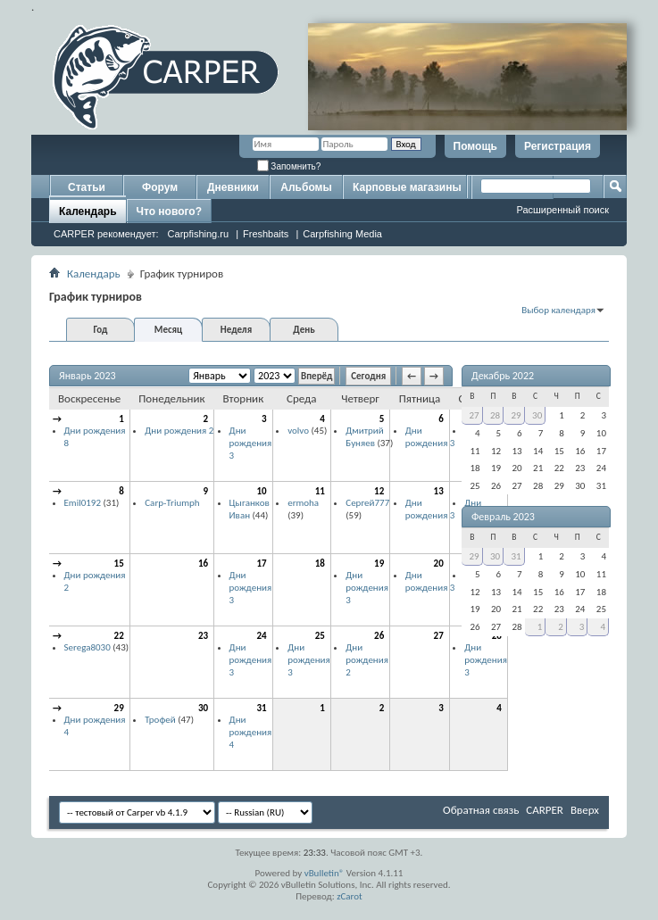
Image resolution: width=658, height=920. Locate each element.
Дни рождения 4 (250, 732)
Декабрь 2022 (502, 375)
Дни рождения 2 (179, 430)
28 (495, 415)
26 (379, 636)
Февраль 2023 (503, 516)
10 (262, 491)
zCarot (349, 896)
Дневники (233, 187)
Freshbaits (265, 233)
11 (320, 491)
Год (100, 330)
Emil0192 (83, 503)
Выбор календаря (558, 310)
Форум (160, 187)
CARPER (544, 809)
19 (379, 563)
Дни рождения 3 (250, 442)
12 (379, 491)
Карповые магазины (407, 187)
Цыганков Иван (249, 509)
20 (439, 563)
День (303, 330)
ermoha (303, 503)
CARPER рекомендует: (106, 233)
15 (119, 563)
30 (203, 708)
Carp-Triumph (172, 503)
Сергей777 (367, 503)
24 (262, 636)
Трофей (160, 719)
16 (203, 563)
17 (262, 563)
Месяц (168, 330)
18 (320, 563)
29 (119, 708)
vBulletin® (324, 873)
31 (262, 708)
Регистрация (557, 146)
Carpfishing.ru (198, 233)
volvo (298, 430)
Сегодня (368, 376)
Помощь (475, 146)
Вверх (585, 809)
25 (320, 636)
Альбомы (305, 187)
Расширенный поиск (562, 209)
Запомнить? (289, 166)
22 (119, 636)
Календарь (88, 211)
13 (439, 491)
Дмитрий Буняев (364, 437)
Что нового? (169, 211)
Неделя (236, 330)
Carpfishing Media (342, 233)
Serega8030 (87, 647)
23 (203, 636)
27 (439, 636)
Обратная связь (481, 809)
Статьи (86, 187)
